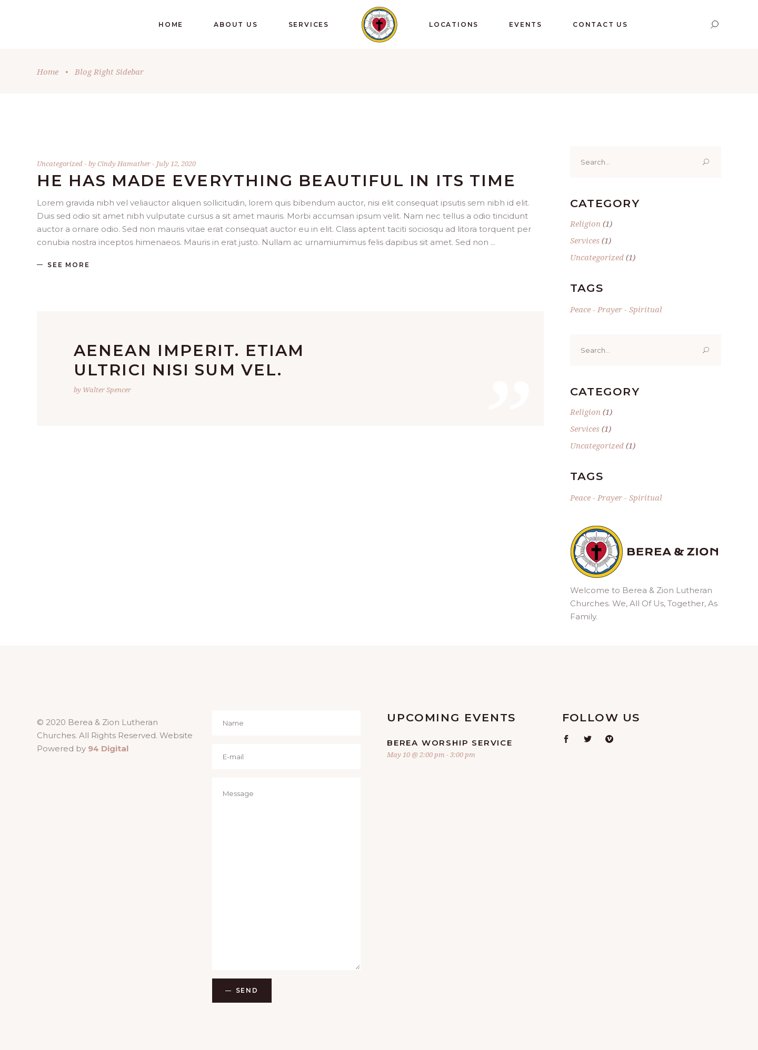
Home (47, 71)
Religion (585, 223)
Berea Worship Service (450, 743)
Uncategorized (60, 163)
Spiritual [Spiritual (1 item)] (645, 309)
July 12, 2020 (176, 163)
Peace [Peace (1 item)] (580, 309)
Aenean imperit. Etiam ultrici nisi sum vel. (189, 360)
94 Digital (108, 748)
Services (585, 240)
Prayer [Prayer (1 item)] (609, 309)
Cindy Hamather (124, 163)
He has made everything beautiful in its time (276, 180)
